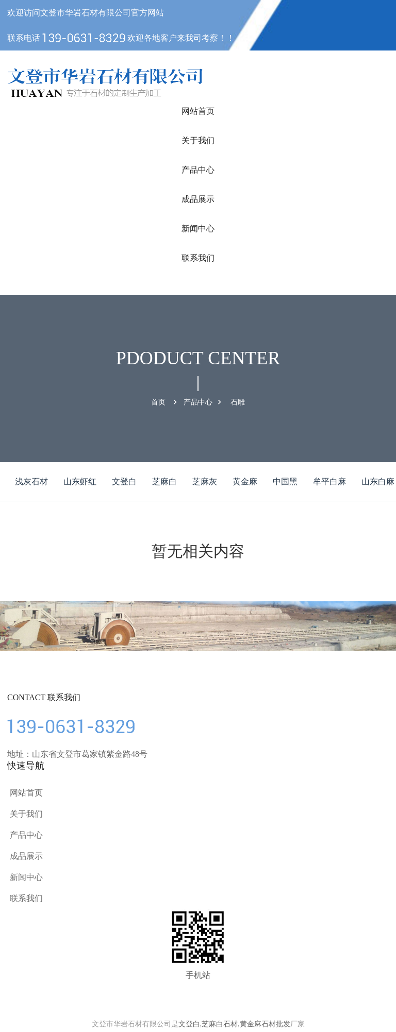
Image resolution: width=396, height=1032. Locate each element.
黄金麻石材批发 (265, 1024)
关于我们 (198, 140)
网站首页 (198, 111)
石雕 (237, 402)
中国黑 (285, 481)
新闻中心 (198, 228)
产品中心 (198, 169)
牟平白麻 (329, 481)
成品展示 (198, 199)
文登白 (124, 481)
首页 (158, 402)
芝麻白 (164, 481)
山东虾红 (79, 481)
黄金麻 (245, 481)
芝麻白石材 (220, 1024)
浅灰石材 (31, 481)
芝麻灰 (204, 481)
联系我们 (198, 257)
